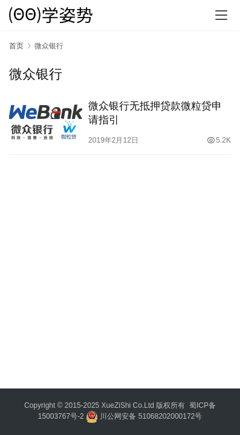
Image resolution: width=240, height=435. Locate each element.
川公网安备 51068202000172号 (151, 416)
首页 (16, 46)
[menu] (221, 15)
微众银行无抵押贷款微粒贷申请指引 (155, 113)
